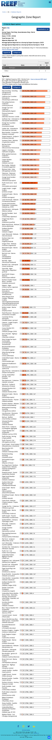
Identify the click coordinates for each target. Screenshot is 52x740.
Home (4, 12)
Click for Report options (13, 24)
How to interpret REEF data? (10, 49)
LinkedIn (34, 727)
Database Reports (16, 12)
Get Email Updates (26, 730)
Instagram (23, 727)
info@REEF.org (36, 733)
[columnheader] (5, 65)
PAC (8, 28)
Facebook (18, 727)
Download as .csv (43, 29)
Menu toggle (49, 3)
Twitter (28, 727)
